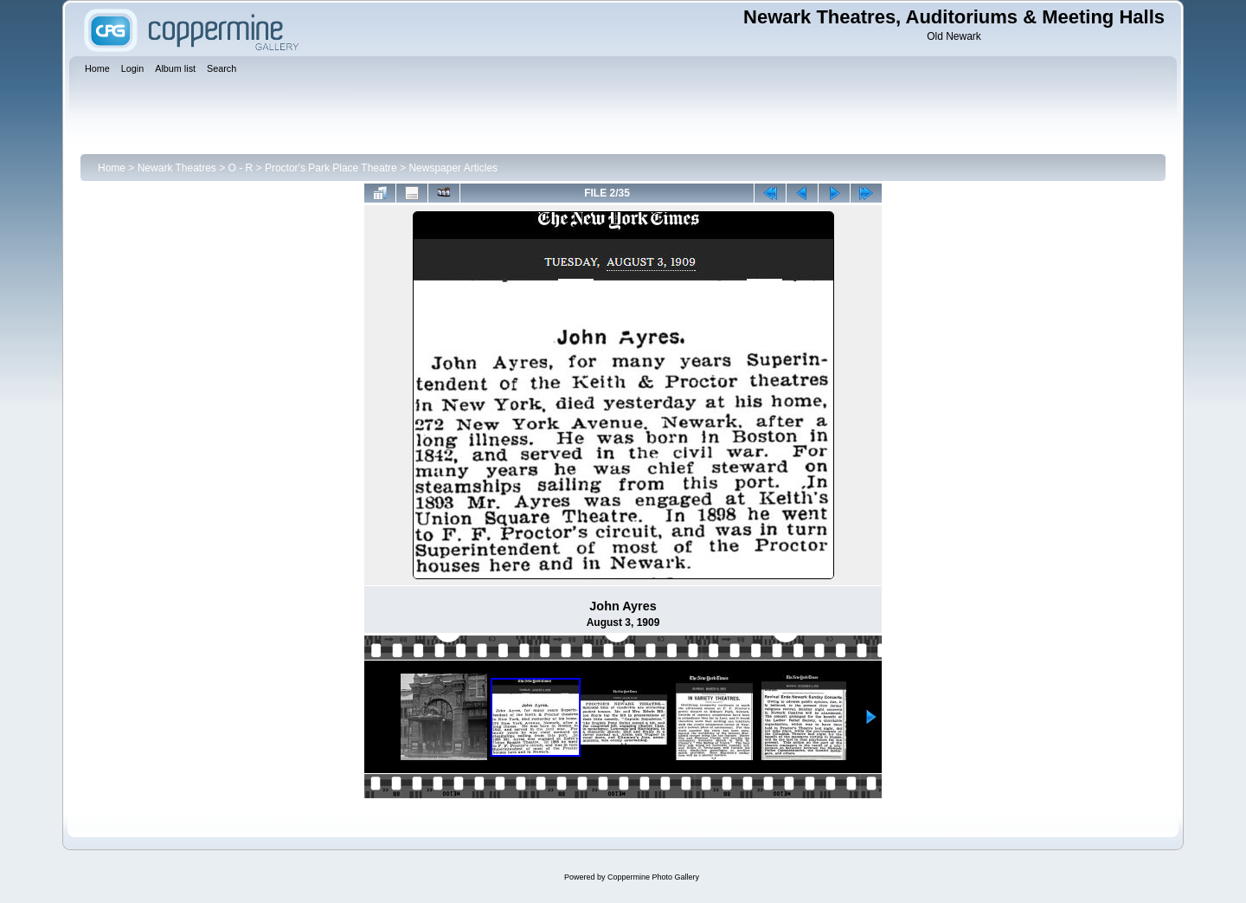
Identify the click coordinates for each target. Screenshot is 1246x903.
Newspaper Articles (453, 168)
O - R (241, 168)
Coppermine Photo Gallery (653, 877)
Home (111, 168)
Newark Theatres (177, 168)
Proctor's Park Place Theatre (331, 168)
